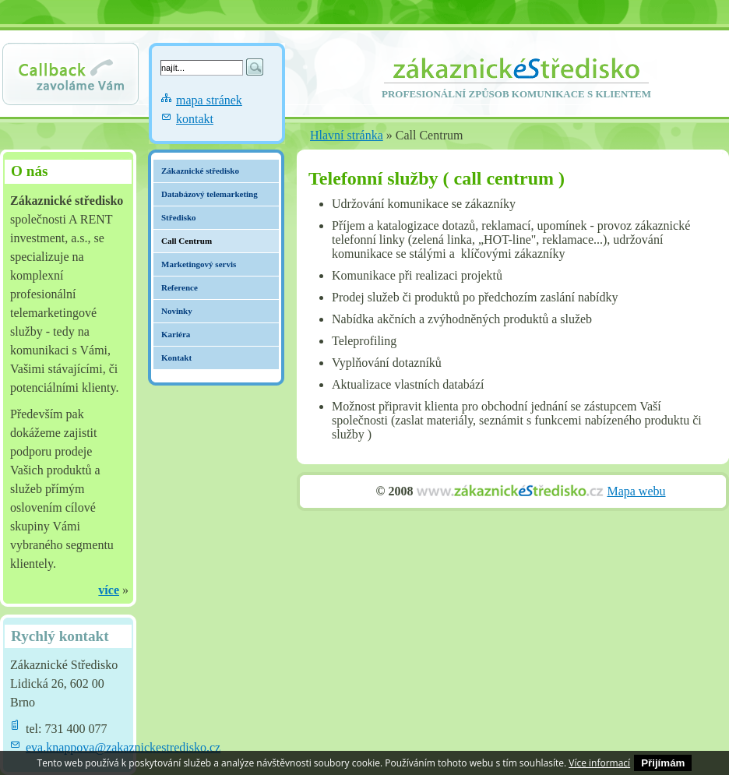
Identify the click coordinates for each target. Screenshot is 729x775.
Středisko (178, 217)
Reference (179, 287)
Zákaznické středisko (200, 170)
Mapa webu (636, 491)
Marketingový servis (198, 264)
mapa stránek (209, 100)
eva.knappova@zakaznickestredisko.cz (123, 747)
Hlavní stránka (346, 135)
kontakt (194, 118)
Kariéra (175, 334)
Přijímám (663, 763)
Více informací (599, 763)
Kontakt (176, 357)
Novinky (176, 310)
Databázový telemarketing (209, 194)
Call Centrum (186, 240)
